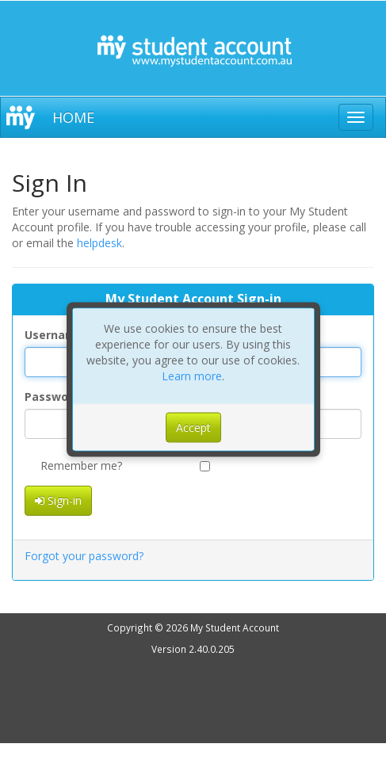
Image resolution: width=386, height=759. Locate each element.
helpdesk (99, 242)
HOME (73, 117)
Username (54, 334)
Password (52, 396)
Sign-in (58, 500)
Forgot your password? (84, 555)
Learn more (192, 375)
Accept (193, 427)
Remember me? (73, 465)
